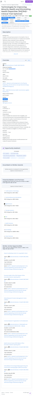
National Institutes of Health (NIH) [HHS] (13, 65)
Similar (5, 22)
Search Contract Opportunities (9, 4)
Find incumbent (6, 157)
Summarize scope (14, 153)
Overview (11, 17)
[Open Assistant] (30, 393)
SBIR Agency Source (7, 103)
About (3, 392)
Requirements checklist (21, 155)
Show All (16, 54)
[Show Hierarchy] (23, 65)
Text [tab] (29, 60)
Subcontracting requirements (9, 155)
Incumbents (18, 21)
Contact (7, 392)
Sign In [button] (22, 1)
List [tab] (26, 60)
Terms (11, 392)
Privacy (3, 394)
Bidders (26, 21)
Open (5, 99)
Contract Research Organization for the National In (16, 320)
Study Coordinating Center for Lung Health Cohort (15, 253)
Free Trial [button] (29, 1)
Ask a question (6, 153)
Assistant (5, 19)
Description (5, 17)
